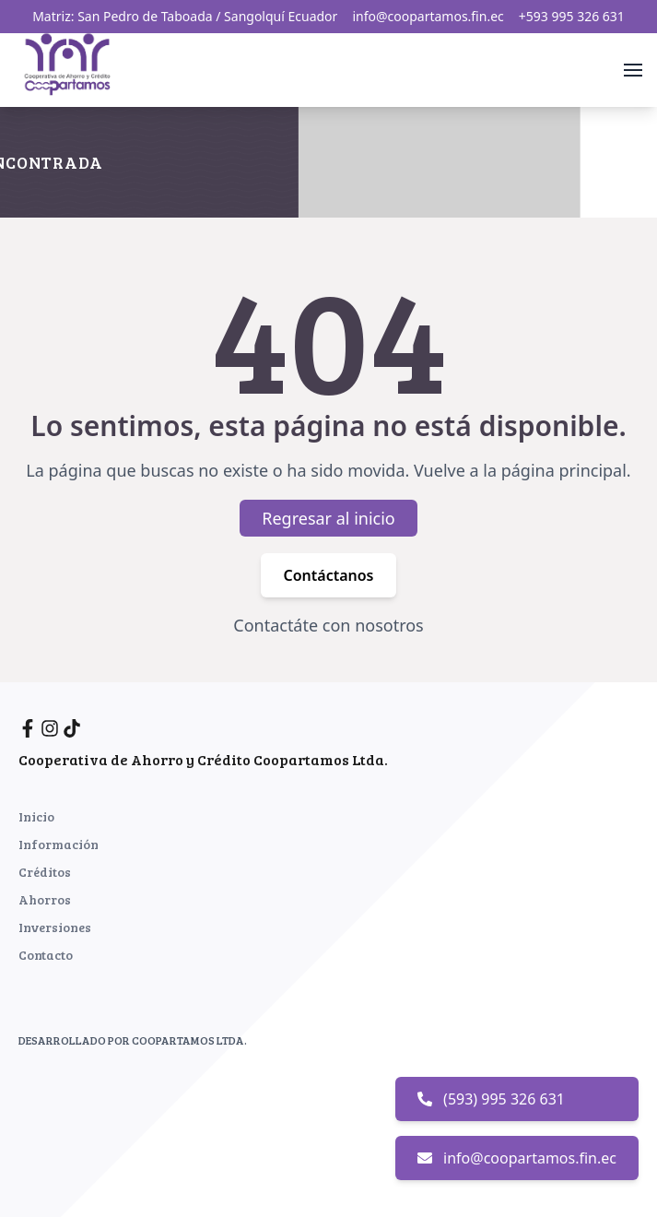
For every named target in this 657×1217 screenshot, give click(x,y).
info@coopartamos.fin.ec (427, 16)
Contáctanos (328, 576)
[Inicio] (71, 67)
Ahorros (44, 899)
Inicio (36, 816)
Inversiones (54, 927)
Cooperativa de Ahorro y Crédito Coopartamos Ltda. (203, 759)
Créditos (44, 871)
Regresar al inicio (328, 519)
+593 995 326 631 (572, 16)
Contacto (45, 954)
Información (58, 844)
